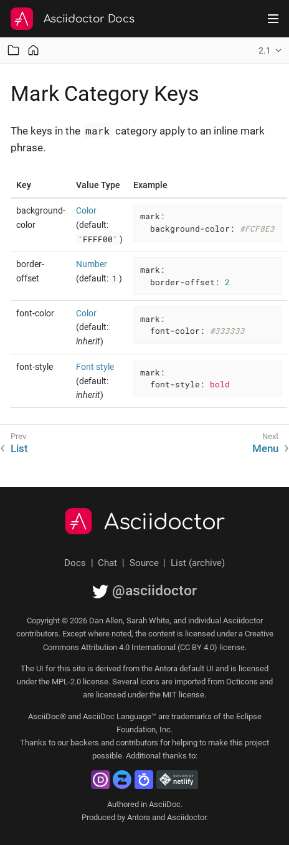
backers (84, 742)
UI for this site (60, 668)
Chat (107, 563)
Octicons (242, 681)
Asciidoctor (164, 522)
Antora (138, 817)
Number (91, 264)
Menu (265, 448)
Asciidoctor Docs (89, 19)
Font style (95, 367)
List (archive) (198, 563)
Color (86, 210)
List (19, 448)
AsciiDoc (165, 804)
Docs (75, 563)
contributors (137, 742)
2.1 (264, 50)
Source (144, 563)
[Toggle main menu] (273, 18)
